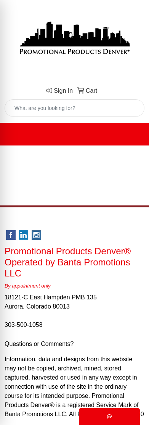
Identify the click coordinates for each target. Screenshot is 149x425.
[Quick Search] (66, 108)
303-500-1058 (24, 325)
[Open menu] (133, 134)
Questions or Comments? (39, 344)
